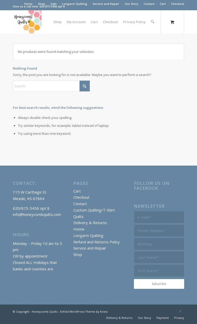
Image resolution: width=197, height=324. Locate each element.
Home (28, 4)
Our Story (131, 4)
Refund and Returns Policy (96, 241)
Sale (54, 4)
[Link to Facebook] (180, 311)
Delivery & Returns (90, 222)
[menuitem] (28, 4)
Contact (149, 4)
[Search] (152, 21)
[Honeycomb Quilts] (27, 21)
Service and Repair (106, 4)
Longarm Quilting (74, 4)
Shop (41, 4)
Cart (163, 4)
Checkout (177, 4)
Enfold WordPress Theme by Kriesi (84, 311)
